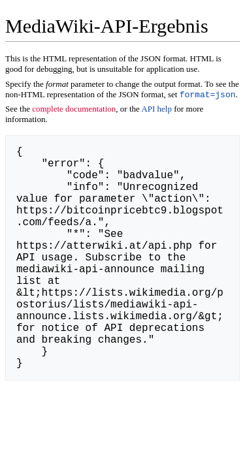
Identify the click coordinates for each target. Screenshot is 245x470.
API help (156, 110)
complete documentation (74, 110)
